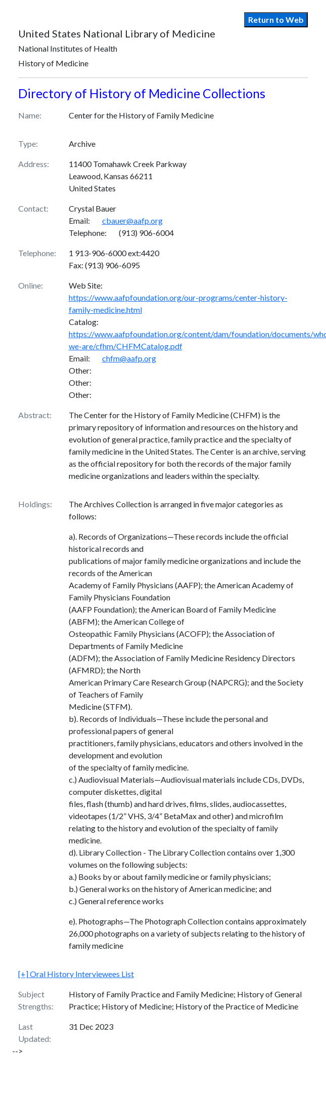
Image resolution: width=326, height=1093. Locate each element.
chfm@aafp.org (129, 358)
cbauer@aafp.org (132, 220)
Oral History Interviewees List (76, 974)
